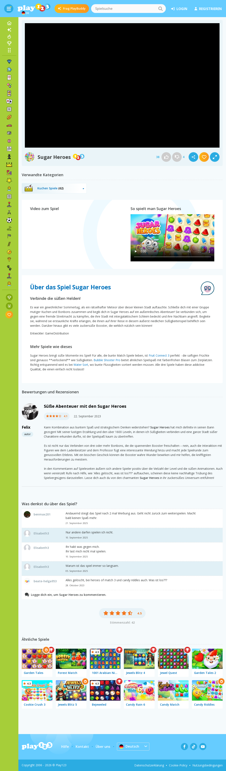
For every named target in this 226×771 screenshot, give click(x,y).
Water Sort (81, 365)
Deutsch (129, 746)
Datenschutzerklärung (149, 765)
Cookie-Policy (178, 765)
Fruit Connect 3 (159, 355)
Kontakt (82, 746)
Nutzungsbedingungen (207, 765)
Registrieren (208, 8)
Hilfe (65, 746)
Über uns (103, 746)
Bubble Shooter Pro (107, 360)
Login (179, 8)
